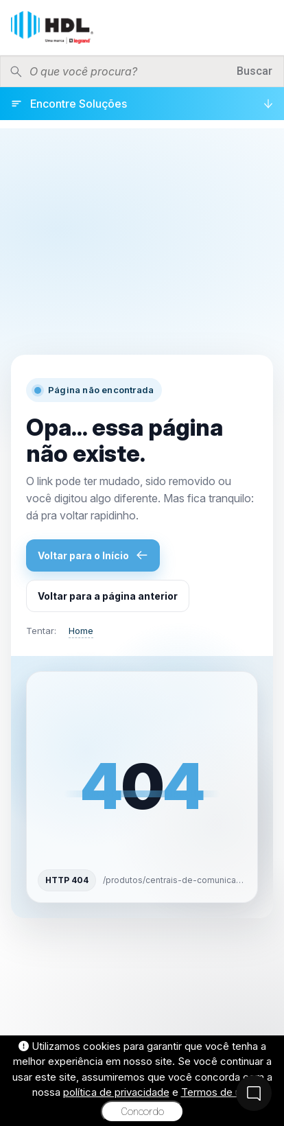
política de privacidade (116, 1092)
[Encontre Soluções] (142, 103)
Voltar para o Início (93, 555)
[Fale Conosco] (254, 1093)
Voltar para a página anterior (108, 596)
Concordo (142, 1111)
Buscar (254, 71)
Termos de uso (216, 1092)
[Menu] (262, 27)
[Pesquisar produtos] (128, 71)
